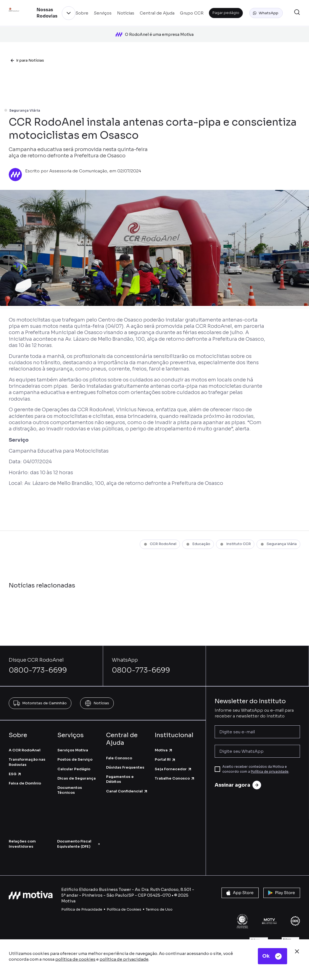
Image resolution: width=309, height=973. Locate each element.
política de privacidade (124, 959)
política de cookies (75, 959)
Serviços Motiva (72, 738)
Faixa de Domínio (25, 771)
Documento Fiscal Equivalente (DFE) (78, 832)
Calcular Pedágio (73, 757)
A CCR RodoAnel (24, 738)
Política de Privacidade (81, 897)
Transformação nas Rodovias (27, 750)
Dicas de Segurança (76, 766)
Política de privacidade (269, 760)
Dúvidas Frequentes (125, 755)
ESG (15, 762)
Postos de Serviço (74, 748)
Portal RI (165, 748)
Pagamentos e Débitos (120, 767)
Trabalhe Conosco (175, 766)
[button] (266, 13)
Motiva (164, 738)
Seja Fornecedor (173, 757)
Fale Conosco (119, 746)
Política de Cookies (124, 897)
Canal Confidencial (127, 779)
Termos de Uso (159, 897)
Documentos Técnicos (69, 778)
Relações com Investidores (22, 832)
